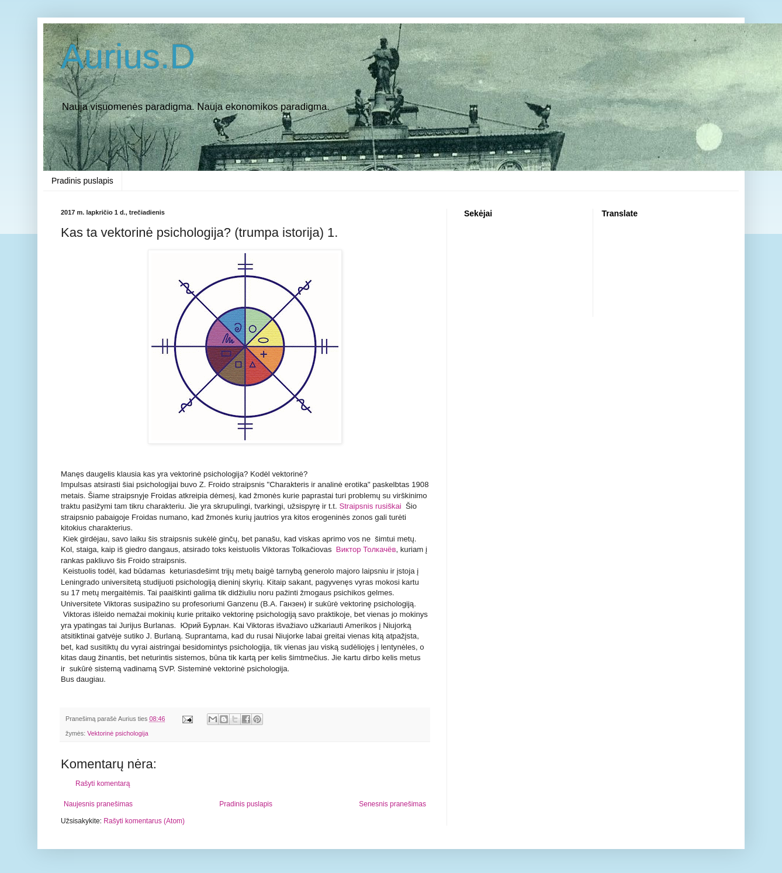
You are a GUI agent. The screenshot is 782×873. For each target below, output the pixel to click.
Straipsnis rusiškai (370, 506)
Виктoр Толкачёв (366, 549)
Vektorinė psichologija (117, 733)
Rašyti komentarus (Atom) (144, 821)
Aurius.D (128, 56)
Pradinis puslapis (82, 180)
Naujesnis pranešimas (98, 804)
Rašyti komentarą (102, 783)
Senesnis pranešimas (392, 804)
